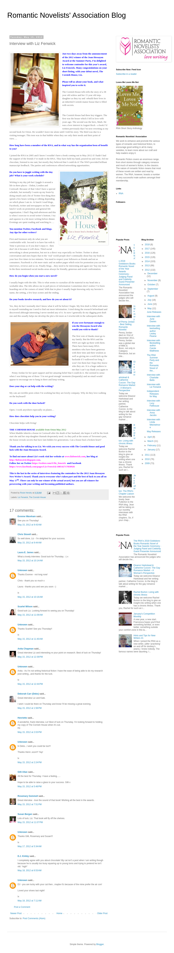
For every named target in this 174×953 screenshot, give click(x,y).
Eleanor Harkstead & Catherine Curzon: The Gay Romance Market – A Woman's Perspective (127, 376)
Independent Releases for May (153, 394)
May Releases (154, 431)
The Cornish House (37, 497)
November (152, 280)
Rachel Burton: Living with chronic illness (146, 593)
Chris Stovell (24, 534)
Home (59, 913)
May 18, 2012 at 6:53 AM (30, 870)
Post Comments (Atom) (34, 918)
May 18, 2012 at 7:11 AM (30, 900)
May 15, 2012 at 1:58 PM (30, 708)
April (149, 437)
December (152, 273)
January (151, 449)
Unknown (22, 570)
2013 (147, 265)
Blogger (100, 944)
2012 (147, 270)
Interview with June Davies (153, 319)
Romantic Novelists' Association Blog (66, 15)
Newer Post (16, 913)
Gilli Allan (23, 772)
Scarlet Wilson (25, 606)
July (149, 300)
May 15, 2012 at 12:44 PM (30, 684)
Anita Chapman (26, 648)
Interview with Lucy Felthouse (153, 403)
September (152, 289)
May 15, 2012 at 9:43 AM (30, 524)
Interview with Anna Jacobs (153, 413)
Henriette (22, 718)
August (151, 295)
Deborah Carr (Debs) (28, 694)
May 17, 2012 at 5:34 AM (30, 846)
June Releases (154, 312)
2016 (147, 253)
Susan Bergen (25, 814)
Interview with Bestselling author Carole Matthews (153, 345)
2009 (147, 463)
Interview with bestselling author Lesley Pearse (153, 331)
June (150, 304)
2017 (147, 248)
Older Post (102, 913)
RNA (121, 193)
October (151, 284)
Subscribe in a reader (126, 74)
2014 (147, 261)
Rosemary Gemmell (28, 796)
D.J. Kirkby (23, 856)
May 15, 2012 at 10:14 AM (30, 560)
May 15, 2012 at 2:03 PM (30, 732)
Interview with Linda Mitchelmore (153, 423)
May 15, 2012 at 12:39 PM (30, 657)
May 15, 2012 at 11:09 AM (30, 615)
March (150, 441)
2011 (147, 455)
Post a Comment (22, 907)
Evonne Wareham (27, 516)
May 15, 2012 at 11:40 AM (30, 639)
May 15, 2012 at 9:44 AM (30, 542)
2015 (147, 257)
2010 (147, 459)
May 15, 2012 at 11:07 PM (30, 822)
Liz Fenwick (23, 497)
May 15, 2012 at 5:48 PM (30, 786)
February (152, 445)
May (149, 308)
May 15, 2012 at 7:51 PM (30, 804)
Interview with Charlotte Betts (153, 377)
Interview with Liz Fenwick (154, 385)
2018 (147, 244)
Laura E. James (26, 552)
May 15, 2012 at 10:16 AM (30, 597)
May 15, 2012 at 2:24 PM (30, 762)
